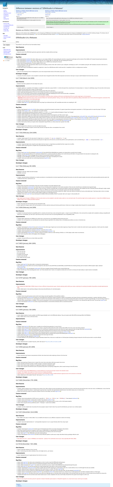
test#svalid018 (31, 188)
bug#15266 (24, 265)
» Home (4, 10)
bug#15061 (39, 471)
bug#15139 (26, 329)
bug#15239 (36, 335)
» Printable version (7, 54)
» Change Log (6, 28)
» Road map (5, 29)
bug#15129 (26, 333)
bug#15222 (27, 334)
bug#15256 (103, 300)
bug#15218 (26, 110)
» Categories (6, 14)
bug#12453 (25, 462)
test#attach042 (31, 226)
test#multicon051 (101, 116)
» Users (4, 38)
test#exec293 (75, 398)
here (56, 34)
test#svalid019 (82, 116)
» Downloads (6, 16)
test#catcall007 (93, 119)
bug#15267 (29, 193)
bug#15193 (57, 391)
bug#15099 (60, 468)
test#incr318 (47, 229)
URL (35, 34)
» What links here (7, 49)
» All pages (5, 35)
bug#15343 (26, 102)
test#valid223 (76, 469)
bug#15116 (33, 464)
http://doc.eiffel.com (47, 374)
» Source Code (6, 23)
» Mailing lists (6, 18)
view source (34, 10)
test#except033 (37, 268)
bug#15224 (46, 157)
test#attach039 (27, 330)
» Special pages (6, 52)
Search (4, 41)
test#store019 (30, 301)
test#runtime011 (31, 232)
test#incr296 (51, 471)
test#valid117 (51, 231)
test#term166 (50, 399)
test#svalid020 (90, 116)
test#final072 (70, 333)
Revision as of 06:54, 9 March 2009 (24, 10)
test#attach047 (31, 186)
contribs (24, 12)
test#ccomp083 (84, 117)
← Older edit (19, 14)
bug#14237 (25, 461)
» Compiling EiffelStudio (8, 25)
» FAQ (4, 17)
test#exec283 (84, 119)
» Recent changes (7, 37)
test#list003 (28, 59)
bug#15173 (25, 432)
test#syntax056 (56, 120)
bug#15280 (26, 152)
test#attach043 (41, 226)
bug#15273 (24, 268)
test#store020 (30, 297)
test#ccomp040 (74, 117)
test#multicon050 (31, 467)
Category (18, 483)
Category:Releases (86, 34)
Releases (19, 485)
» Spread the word (7, 13)
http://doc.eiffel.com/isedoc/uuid (53, 341)
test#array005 (29, 61)
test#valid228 (87, 329)
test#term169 (66, 331)
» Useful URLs (6, 30)
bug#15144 (26, 331)
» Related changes (7, 51)
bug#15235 (26, 326)
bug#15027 (26, 472)
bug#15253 (25, 264)
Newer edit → (48, 14)
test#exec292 (31, 428)
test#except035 (20, 266)
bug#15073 (25, 465)
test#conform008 (31, 109)
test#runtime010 (31, 433)
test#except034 (39, 152)
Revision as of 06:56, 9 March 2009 (53, 10)
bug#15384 (27, 155)
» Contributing (6, 26)
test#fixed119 (39, 229)
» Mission (5, 11)
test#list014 (28, 60)
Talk (20, 12)
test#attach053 (66, 120)
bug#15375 (94, 117)
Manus (17, 12)
